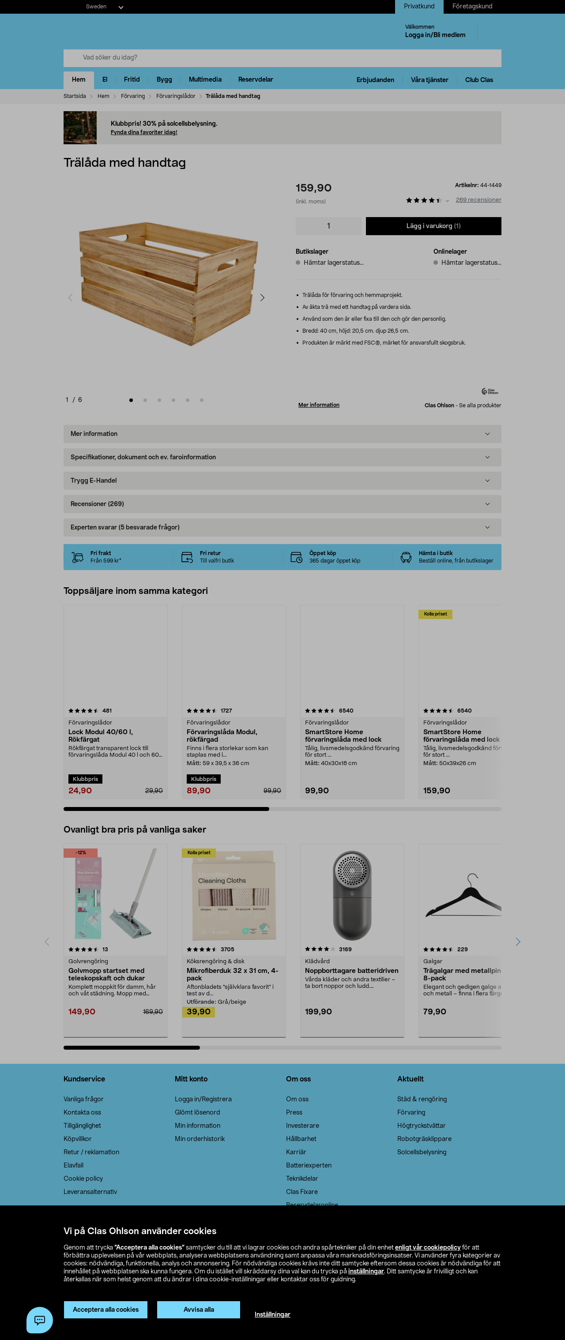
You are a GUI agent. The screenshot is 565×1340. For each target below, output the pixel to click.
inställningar (366, 1272)
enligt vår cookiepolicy (428, 1248)
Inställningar (272, 1315)
